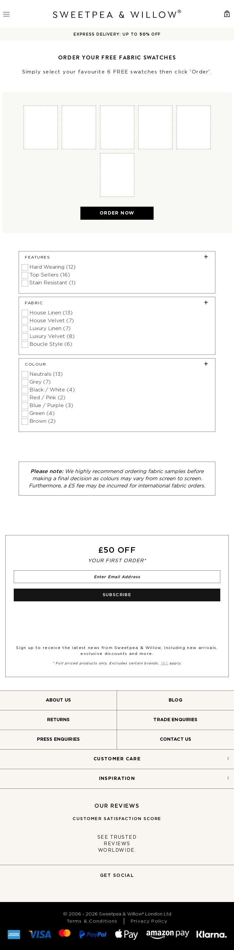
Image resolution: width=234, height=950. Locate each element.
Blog (175, 700)
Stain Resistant (52, 282)
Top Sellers (49, 274)
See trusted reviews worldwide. (117, 844)
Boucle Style (50, 344)
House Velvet (51, 320)
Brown (42, 421)
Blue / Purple (51, 405)
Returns (58, 720)
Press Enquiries (58, 739)
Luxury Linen (50, 328)
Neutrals (46, 374)
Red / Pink (47, 397)
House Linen (51, 312)
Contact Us (175, 739)
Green (42, 413)
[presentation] (61, 619)
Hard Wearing (52, 267)
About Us (58, 700)
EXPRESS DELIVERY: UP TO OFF (117, 34)
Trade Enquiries (175, 720)
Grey (40, 382)
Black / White (52, 389)
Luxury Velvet (52, 336)
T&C (164, 663)
